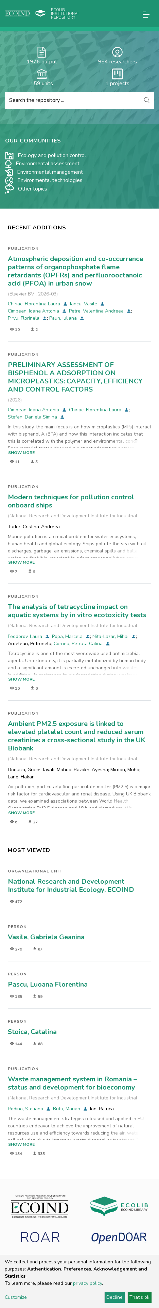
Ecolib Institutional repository (65, 13)
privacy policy (87, 1283)
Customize (16, 1297)
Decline (114, 1297)
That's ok (139, 1297)
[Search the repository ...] (72, 100)
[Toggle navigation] (146, 15)
